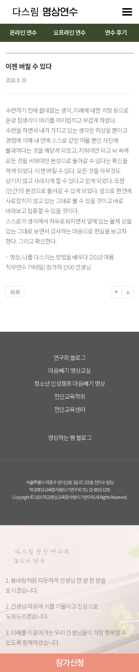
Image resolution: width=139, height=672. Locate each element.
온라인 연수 (23, 32)
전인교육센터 (69, 409)
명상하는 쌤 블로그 (70, 437)
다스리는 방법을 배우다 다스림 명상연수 (41, 11)
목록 (15, 292)
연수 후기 (116, 32)
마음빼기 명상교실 (69, 370)
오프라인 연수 (69, 32)
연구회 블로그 (69, 357)
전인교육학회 (69, 396)
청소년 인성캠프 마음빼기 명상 (69, 383)
